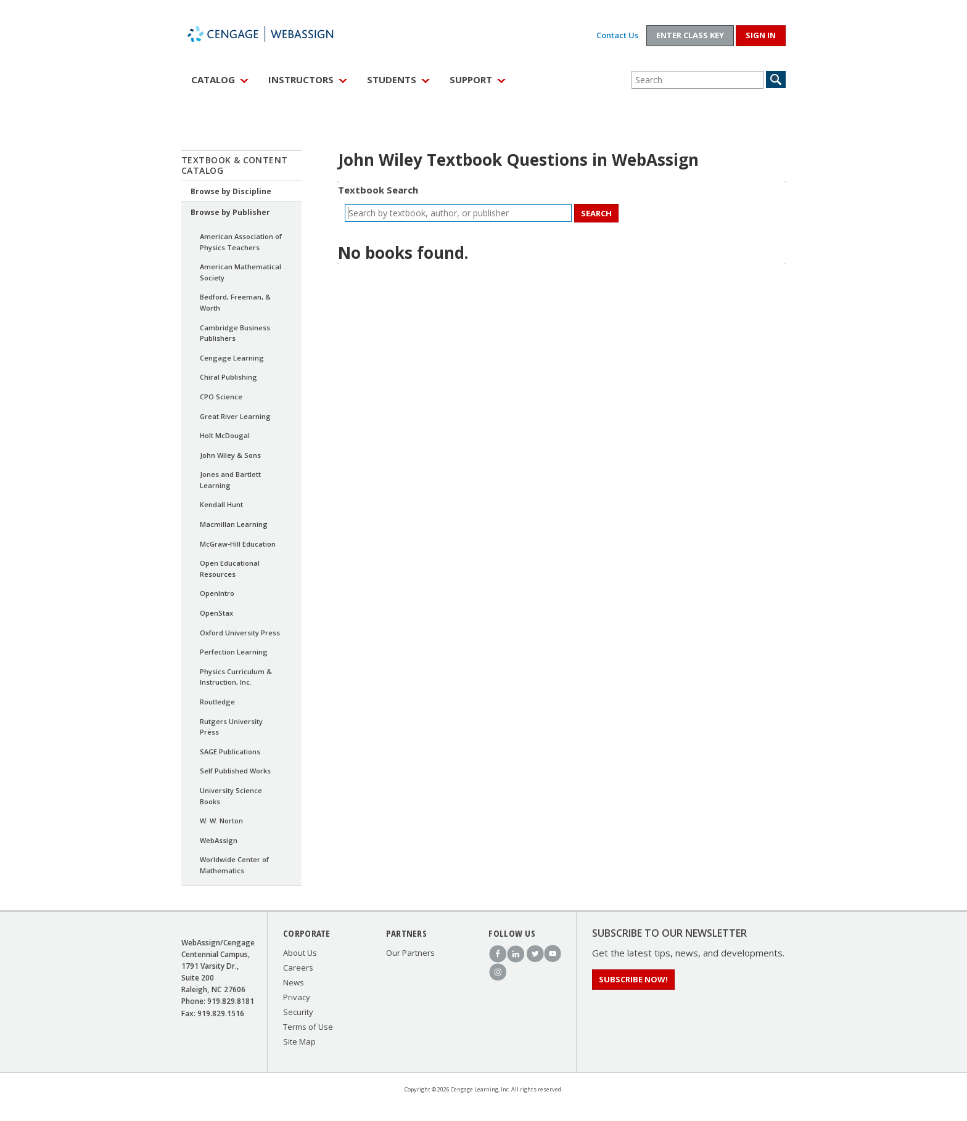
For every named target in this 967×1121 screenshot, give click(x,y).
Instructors (301, 79)
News (293, 982)
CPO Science (221, 396)
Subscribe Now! (633, 979)
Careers (298, 967)
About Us (300, 952)
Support (471, 79)
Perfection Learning (234, 651)
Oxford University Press (240, 632)
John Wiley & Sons (230, 455)
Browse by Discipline (231, 191)
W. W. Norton (221, 820)
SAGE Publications (230, 751)
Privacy (296, 997)
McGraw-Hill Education (238, 543)
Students (391, 79)
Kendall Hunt (221, 504)
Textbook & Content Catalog (234, 165)
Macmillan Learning (234, 524)
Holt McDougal (225, 435)
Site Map (299, 1041)
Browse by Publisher (230, 212)
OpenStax (216, 613)
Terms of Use (308, 1026)
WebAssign (273, 34)
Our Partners (410, 952)
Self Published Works (235, 770)
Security (298, 1011)
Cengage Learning (232, 357)
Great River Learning (235, 416)
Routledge (217, 701)
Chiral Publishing (228, 376)
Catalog (213, 79)
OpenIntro (217, 593)
